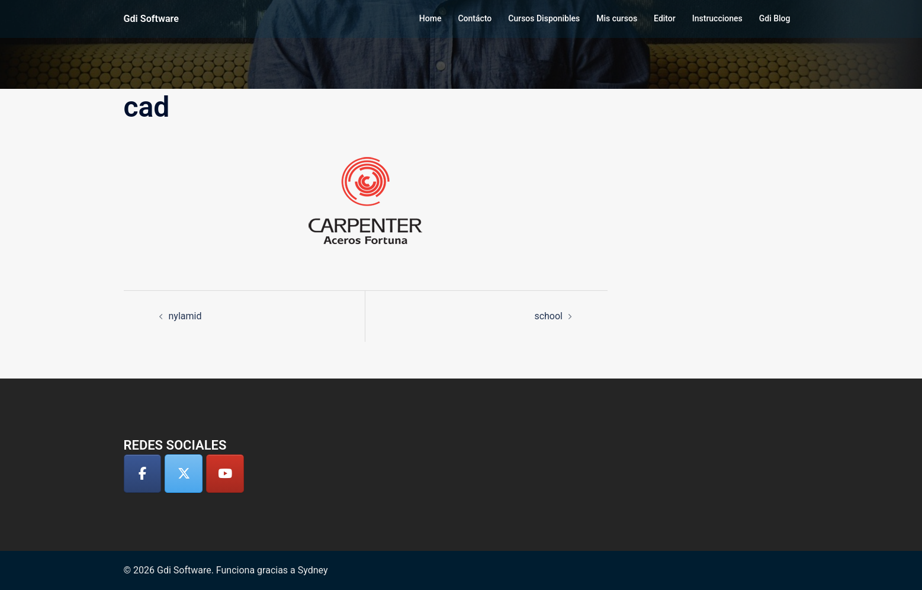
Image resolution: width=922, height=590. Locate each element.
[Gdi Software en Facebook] (143, 473)
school (548, 316)
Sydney (313, 570)
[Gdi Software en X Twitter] (184, 473)
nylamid (185, 316)
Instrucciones (717, 18)
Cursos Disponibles (544, 18)
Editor (665, 18)
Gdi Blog (775, 18)
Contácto (474, 18)
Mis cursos (616, 18)
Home (430, 18)
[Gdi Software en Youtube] (225, 473)
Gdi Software (151, 18)
